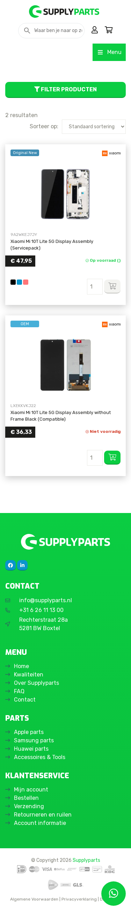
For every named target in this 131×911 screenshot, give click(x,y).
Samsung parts (34, 740)
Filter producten (65, 89)
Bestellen (26, 798)
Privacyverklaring (79, 899)
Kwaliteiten (28, 674)
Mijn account (31, 789)
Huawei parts (31, 748)
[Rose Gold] (25, 282)
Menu (109, 52)
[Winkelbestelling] (94, 127)
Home (21, 666)
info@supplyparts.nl (45, 600)
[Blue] (19, 282)
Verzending (29, 806)
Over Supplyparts (36, 683)
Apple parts (29, 732)
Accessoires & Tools (39, 757)
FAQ (19, 691)
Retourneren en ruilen (43, 814)
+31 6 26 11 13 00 (41, 610)
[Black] (13, 282)
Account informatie (40, 823)
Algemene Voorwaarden (34, 899)
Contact (25, 699)
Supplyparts (86, 860)
